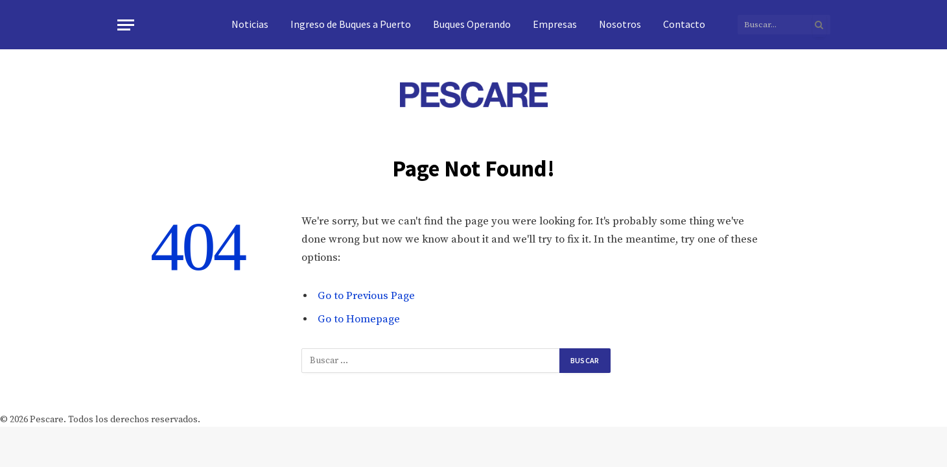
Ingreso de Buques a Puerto (350, 24)
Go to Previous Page (366, 296)
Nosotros (620, 24)
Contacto (684, 24)
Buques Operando (472, 24)
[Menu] (125, 25)
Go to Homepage (359, 319)
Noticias (249, 24)
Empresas (555, 24)
